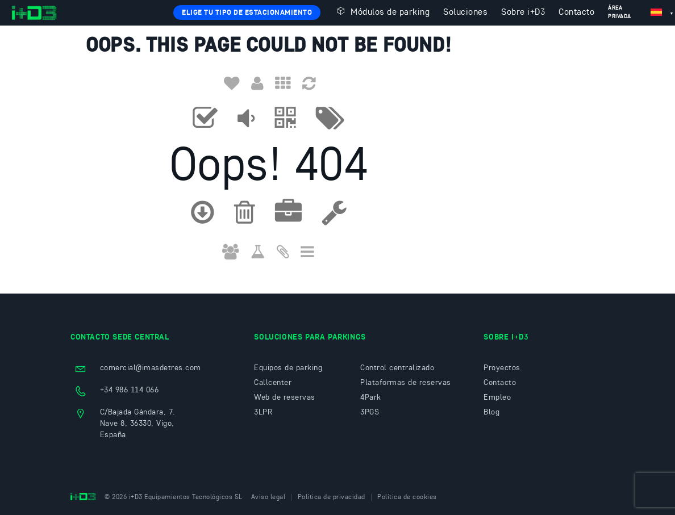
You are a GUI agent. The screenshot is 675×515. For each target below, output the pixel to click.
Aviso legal (268, 497)
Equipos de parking (288, 368)
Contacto (576, 12)
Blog (491, 412)
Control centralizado (397, 368)
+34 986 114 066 (129, 390)
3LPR (263, 412)
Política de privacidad (331, 497)
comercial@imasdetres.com (150, 368)
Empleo (497, 397)
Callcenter (272, 383)
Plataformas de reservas (405, 383)
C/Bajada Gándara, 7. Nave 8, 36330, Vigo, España (138, 423)
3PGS (369, 412)
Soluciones (465, 12)
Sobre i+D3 (523, 12)
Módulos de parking (382, 11)
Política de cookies (407, 497)
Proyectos (502, 368)
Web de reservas (284, 397)
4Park (370, 397)
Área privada (619, 12)
